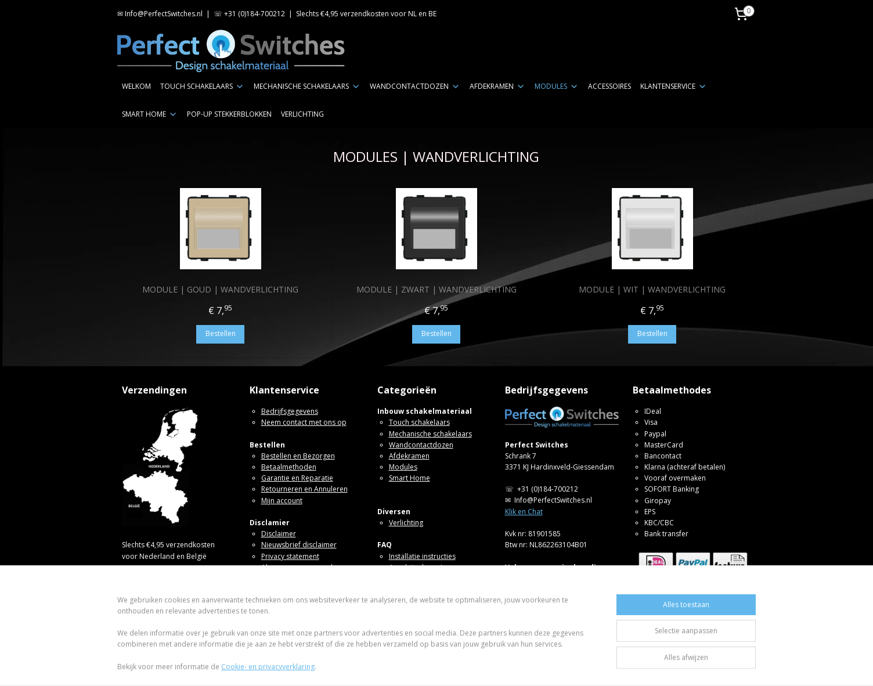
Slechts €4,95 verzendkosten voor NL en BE (366, 14)
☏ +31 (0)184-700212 (249, 14)
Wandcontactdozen (421, 445)
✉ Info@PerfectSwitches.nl (160, 14)
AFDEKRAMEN (497, 86)
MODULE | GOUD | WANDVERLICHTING (220, 289)
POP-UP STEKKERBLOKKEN (229, 114)
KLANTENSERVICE (673, 86)
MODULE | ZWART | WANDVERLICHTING (436, 289)
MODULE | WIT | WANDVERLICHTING (652, 289)
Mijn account (281, 501)
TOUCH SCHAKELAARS (202, 86)
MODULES (557, 86)
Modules (403, 467)
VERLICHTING (302, 114)
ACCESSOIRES (609, 86)
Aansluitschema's (417, 567)
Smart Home (409, 478)
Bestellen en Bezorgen (298, 456)
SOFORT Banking (671, 489)
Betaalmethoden (288, 467)
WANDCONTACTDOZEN (415, 86)
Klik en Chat (524, 512)
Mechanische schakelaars (430, 434)
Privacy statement (290, 556)
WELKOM (136, 86)
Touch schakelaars (419, 422)
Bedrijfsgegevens (289, 411)
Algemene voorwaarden (301, 567)
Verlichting (406, 523)
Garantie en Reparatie (297, 478)
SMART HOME (150, 114)
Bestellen (220, 333)
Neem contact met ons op (304, 422)
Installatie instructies (422, 556)
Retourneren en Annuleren (304, 489)
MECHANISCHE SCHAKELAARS (307, 86)
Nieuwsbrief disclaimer (299, 545)
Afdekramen (409, 456)
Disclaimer (278, 534)
